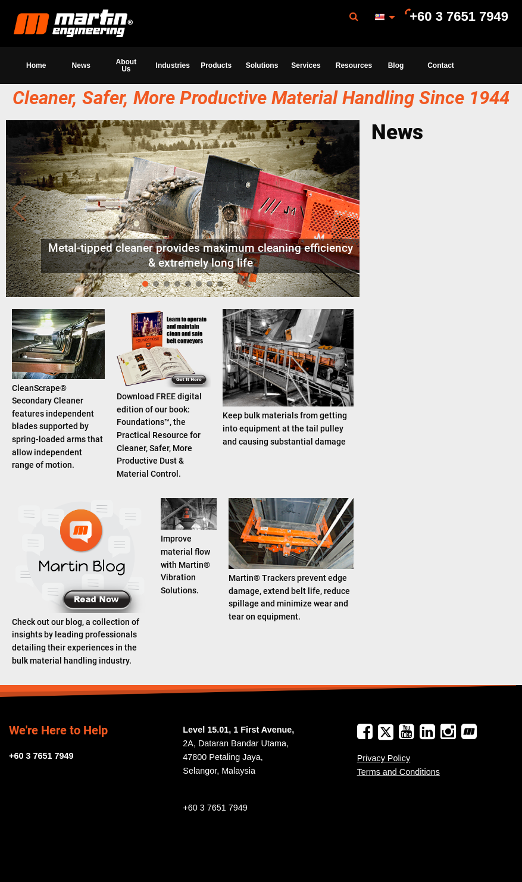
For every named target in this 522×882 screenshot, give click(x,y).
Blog (396, 65)
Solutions (262, 65)
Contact (440, 65)
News (81, 65)
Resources (354, 65)
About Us (126, 65)
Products (216, 65)
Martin (73, 24)
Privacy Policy (384, 758)
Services (305, 65)
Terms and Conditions (398, 772)
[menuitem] (73, 23)
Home (36, 65)
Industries (173, 65)
